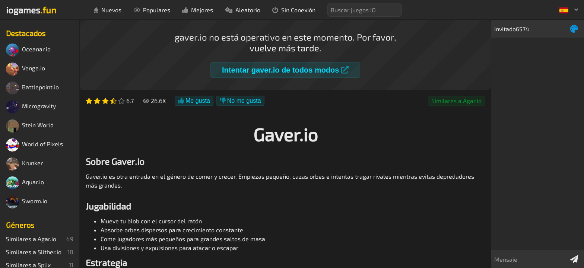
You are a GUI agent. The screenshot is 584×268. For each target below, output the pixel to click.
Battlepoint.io (32, 88)
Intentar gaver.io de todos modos (285, 70)
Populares (151, 9)
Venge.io (25, 69)
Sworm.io (26, 201)
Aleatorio (242, 9)
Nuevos (107, 9)
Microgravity (31, 107)
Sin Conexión (293, 9)
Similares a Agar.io (456, 100)
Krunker (24, 163)
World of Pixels (34, 144)
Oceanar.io (28, 50)
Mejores (197, 9)
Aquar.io (25, 182)
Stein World (30, 126)
